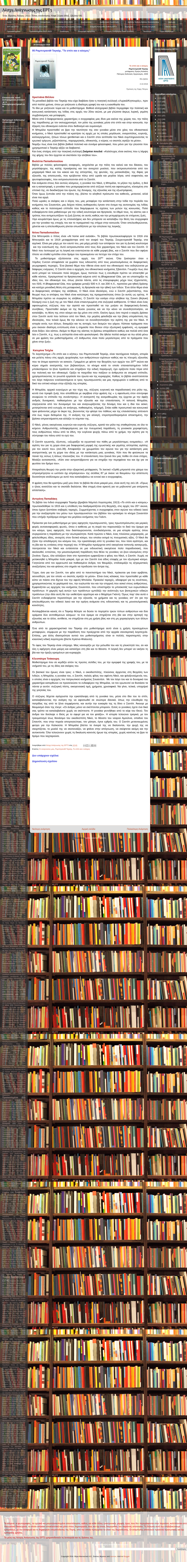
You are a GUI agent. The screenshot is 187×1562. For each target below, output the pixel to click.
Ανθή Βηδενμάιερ (19, 259)
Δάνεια (23, 446)
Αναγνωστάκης (7, 244)
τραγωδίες (8, 1270)
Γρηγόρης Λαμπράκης (14, 441)
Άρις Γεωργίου (10, 302)
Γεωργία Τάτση (17, 375)
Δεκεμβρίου (164, 136)
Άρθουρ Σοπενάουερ (18, 300)
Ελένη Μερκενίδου (11, 530)
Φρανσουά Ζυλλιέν (19, 1298)
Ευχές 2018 (14, 601)
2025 (159, 102)
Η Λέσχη (13, 643)
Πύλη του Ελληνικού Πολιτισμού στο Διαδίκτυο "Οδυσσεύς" (13, 1113)
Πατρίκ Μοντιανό (11, 1059)
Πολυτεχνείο (6, 1089)
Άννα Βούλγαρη (16, 264)
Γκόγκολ (22, 431)
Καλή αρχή (10, 730)
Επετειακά (7, 554)
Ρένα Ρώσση (17, 1121)
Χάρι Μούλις (7, 1320)
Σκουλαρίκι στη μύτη (9, 1158)
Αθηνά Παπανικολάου (13, 214)
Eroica (4, 1408)
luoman (113, 1556)
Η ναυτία (5, 650)
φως (4, 1305)
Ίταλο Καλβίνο (7, 710)
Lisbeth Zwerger (17, 1442)
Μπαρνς (15, 905)
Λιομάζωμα (14, 802)
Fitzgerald (20, 1410)
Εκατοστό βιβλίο (17, 513)
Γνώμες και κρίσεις (17, 437)
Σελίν (4, 1147)
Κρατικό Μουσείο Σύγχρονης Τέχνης (13, 768)
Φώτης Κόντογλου (8, 1307)
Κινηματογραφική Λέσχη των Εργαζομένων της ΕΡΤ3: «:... (168, 148)
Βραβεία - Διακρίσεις (9, 360)
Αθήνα (23, 212)
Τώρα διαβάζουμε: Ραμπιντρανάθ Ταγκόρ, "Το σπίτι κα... (167, 344)
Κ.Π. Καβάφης (17, 721)
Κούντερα (12, 764)
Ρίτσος (21, 1125)
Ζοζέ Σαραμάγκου (11, 618)
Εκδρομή (19, 517)
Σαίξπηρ (5, 1138)
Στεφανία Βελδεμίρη (14, 1181)
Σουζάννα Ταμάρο (19, 1160)
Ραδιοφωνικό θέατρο (9, 1117)
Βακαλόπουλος (10, 319)
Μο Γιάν (5, 886)
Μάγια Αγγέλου (20, 815)
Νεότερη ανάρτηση (41, 829)
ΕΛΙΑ (14, 537)
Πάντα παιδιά (171, 27)
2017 (159, 130)
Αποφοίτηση (45, 22)
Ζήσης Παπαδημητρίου (18, 616)
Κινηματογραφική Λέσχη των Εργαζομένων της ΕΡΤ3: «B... (168, 311)
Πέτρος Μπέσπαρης (11, 1074)
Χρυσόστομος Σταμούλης (11, 1356)
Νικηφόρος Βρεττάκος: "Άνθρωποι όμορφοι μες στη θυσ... (168, 172)
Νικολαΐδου (18, 931)
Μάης (9, 818)
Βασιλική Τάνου (20, 328)
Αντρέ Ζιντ (5, 277)
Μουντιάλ (19, 893)
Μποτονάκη (17, 916)
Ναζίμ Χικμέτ (9, 923)
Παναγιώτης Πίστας (16, 1029)
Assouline (14, 1378)
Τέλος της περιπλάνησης (10, 1225)
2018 (159, 126)
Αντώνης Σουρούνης (11, 279)
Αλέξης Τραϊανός (19, 234)
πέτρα (23, 1071)
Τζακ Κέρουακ (9, 1233)
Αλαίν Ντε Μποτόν (11, 219)
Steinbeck (22, 1485)
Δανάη (15, 446)
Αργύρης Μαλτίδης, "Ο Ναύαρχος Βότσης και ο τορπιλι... (168, 190)
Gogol (23, 1420)
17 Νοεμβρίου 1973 (19, 191)
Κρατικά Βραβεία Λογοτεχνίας (12, 766)
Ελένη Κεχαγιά (20, 528)
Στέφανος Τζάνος (7, 1183)
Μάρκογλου (18, 863)
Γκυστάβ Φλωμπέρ (16, 435)
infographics (19, 1427)
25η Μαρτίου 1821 (12, 193)
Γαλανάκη (22, 364)
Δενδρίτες (22, 452)
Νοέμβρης (22, 950)
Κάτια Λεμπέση (12, 740)
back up (22, 1378)
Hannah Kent (9, 1423)
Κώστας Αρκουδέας (9, 781)
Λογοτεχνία (9, 807)
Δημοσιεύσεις (86, 22)
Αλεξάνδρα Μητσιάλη (11, 225)
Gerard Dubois (8, 1418)
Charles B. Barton (11, 1388)
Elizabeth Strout (17, 1401)
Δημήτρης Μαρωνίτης (18, 457)
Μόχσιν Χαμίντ (7, 903)
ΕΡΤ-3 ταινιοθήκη (16, 574)
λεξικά (4, 796)
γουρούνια (21, 439)
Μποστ (4, 916)
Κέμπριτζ (17, 742)
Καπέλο (8, 734)
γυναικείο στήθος (10, 444)
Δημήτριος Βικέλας (17, 461)
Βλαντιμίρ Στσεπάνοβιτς (11, 354)
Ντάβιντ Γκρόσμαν (11, 959)
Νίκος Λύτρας (6, 944)
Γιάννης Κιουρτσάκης (18, 382)
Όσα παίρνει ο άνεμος (18, 1014)
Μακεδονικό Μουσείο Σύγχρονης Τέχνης (13, 825)
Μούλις (8, 893)
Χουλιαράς (5, 1330)
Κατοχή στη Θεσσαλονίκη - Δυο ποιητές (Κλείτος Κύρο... (167, 181)
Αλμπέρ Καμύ (18, 236)
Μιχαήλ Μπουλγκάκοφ (14, 880)
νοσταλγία (6, 957)
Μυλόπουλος (6, 921)
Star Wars (12, 1485)
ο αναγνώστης (16, 972)
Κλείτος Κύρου (11, 753)
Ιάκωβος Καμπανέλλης (10, 702)
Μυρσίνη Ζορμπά (19, 921)
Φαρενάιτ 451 (14, 1281)
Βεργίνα (19, 330)
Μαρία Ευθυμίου (17, 841)
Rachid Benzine (20, 1472)
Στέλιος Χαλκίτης (7, 1179)
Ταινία (13, 1208)
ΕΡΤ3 (12, 577)
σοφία (7, 1162)
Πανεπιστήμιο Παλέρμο (10, 1033)
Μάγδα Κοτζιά (7, 815)
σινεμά (15, 1149)
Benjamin (5, 1382)
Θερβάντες (18, 695)
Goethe (16, 1420)
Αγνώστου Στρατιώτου (11, 208)
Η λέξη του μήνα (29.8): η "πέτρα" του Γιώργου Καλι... (168, 164)
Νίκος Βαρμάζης (8, 933)
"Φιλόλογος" (6, 191)
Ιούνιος (20, 704)
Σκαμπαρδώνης (18, 1151)
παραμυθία (18, 1048)
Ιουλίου (163, 388)
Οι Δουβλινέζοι (7, 996)
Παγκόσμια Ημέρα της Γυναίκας (15, 1022)
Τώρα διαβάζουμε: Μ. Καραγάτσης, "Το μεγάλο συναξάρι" (167, 247)
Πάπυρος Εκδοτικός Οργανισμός (130, 74)
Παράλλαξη (6, 1048)
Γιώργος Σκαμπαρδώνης (14, 420)
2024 (159, 105)
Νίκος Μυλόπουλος (18, 948)
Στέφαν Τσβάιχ (20, 1179)
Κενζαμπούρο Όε (8, 745)
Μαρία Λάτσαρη (20, 843)
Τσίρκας (19, 1274)
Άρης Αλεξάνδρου (19, 296)
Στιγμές (19, 1183)
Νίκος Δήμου (6, 938)
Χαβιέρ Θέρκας (18, 1311)
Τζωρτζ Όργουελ (9, 1242)
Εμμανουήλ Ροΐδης (17, 547)
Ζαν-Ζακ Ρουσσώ (16, 612)
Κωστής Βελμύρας (19, 788)
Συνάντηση (64, 31)
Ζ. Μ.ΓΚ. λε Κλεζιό (16, 608)
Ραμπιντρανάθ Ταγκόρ (138, 69)
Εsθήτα (4, 608)
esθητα (20, 1408)
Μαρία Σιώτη (17, 852)
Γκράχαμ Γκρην (10, 433)
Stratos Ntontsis (7, 1489)
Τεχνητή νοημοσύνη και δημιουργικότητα (168, 286)
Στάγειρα (14, 1168)
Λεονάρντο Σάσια (8, 798)
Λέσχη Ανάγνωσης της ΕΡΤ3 (27, 10)
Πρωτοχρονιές (10, 1108)
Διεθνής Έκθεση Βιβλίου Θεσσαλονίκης (143, 22)
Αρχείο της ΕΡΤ (11, 309)
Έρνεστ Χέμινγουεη (11, 567)
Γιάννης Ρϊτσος (18, 386)
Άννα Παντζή (20, 266)
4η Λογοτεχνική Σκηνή (16, 197)
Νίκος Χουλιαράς (10, 950)
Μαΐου (162, 395)
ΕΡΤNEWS (5, 581)
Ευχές (4, 601)
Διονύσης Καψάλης (11, 496)
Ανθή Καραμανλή (11, 261)
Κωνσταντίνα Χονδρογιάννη (13, 775)
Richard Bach (7, 1478)
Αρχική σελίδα (88, 829)
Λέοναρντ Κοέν (16, 796)
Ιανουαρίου (164, 409)
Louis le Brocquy (9, 1444)
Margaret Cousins (8, 1448)
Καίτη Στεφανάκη (10, 727)
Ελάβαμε (8, 528)
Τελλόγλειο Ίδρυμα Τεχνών (12, 1221)
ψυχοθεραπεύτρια (10, 1369)
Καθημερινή (21, 725)
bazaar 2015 (18, 1380)
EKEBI (16, 1399)
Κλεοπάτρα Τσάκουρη (15, 758)
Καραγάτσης (19, 734)
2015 (159, 414)
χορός (19, 1326)
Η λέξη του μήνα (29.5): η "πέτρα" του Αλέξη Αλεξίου (168, 254)
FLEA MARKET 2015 (9, 1412)
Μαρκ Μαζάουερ (20, 860)
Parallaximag (6, 1470)
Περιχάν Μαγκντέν (11, 1071)
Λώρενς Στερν (18, 813)
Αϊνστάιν (14, 216)
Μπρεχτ (20, 918)
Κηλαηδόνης (6, 751)
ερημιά (15, 563)
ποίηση (23, 1078)
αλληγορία (8, 236)
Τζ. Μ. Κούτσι (6, 1231)
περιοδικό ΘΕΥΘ (20, 1069)
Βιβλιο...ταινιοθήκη (9, 334)
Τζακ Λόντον (21, 1233)
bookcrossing (6, 1386)
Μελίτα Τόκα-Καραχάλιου (14, 871)
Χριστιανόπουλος (19, 1339)
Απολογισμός (26, 22)
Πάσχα (14, 1057)
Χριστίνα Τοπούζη (8, 1345)
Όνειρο (5, 1009)
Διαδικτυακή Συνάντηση (109, 22)
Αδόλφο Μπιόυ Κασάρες (10, 212)
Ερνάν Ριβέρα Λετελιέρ (17, 565)
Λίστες (11, 805)
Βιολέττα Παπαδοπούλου (13, 348)
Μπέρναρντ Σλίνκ (14, 908)
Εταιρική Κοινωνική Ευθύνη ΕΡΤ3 (103, 27)
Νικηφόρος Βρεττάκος (11, 927)
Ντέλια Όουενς (12, 961)
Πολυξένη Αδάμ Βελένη (14, 1086)
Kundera (5, 1440)
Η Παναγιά (14, 650)
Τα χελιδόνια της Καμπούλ (14, 1206)
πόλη (19, 1080)
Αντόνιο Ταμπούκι (17, 274)
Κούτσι (21, 764)
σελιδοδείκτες (18, 1145)
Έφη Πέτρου (18, 605)
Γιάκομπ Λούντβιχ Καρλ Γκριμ (12, 377)
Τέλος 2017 (19, 1223)
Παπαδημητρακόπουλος (10, 1042)
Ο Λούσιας (18, 985)
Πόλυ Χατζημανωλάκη (18, 1084)
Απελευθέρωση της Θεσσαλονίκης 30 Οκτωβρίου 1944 (167, 156)
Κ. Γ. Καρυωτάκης (17, 719)
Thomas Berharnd (16, 1491)
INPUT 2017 (6, 1429)
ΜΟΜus (22, 886)
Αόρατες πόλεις (17, 283)
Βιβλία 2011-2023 (65, 22)
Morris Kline (21, 1453)
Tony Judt (6, 1493)
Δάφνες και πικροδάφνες (13, 448)
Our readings (15, 1463)
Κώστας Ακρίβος (17, 779)
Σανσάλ (11, 1143)
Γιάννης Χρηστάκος (11, 392)
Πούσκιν (5, 1091)
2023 (159, 109)
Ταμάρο (10, 1212)
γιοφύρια (5, 399)
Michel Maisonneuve (11, 1451)
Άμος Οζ (20, 238)
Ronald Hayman (7, 1480)
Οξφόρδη (7, 1012)
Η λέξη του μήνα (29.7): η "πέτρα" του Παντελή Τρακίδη (168, 198)
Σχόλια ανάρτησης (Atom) (95, 838)
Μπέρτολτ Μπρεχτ (19, 910)
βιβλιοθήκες (6, 337)
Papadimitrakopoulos (9, 1468)
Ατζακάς (4, 315)
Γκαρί (4, 431)
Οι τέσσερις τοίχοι (10, 1003)
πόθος (4, 1078)
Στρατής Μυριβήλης (9, 1185)
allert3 (20, 1371)
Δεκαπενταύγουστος (8, 452)
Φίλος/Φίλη (6, 1296)
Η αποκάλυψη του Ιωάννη (13, 631)
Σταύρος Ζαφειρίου (8, 1173)
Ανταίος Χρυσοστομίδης (14, 268)
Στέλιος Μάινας (16, 1177)
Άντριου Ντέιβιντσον (18, 277)
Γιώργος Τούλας (7, 422)
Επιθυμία (22, 554)
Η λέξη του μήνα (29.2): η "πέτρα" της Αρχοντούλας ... (168, 318)
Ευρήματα (129, 27)
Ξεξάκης (5, 972)
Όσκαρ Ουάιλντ (10, 1016)
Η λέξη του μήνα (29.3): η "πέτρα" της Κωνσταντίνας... (168, 303)
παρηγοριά (6, 1052)
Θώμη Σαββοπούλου (14, 699)
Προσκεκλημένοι (13, 31)
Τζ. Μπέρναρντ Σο (19, 1231)
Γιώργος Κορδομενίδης (17, 407)
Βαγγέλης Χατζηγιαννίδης (17, 317)
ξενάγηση (17, 970)
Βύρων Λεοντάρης (10, 364)
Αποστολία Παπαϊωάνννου (11, 294)
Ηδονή (13, 659)
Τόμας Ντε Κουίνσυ (19, 1268)
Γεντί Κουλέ (10, 369)
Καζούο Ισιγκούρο (8, 725)
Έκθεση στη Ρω (19, 524)
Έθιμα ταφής (17, 500)
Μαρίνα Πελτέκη (11, 858)
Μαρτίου (163, 402)
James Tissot (9, 1433)
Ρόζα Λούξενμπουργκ (9, 1128)
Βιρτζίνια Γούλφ (16, 351)
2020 (159, 119)
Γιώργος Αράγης (17, 399)
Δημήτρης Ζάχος (10, 454)
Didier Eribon (12, 1397)
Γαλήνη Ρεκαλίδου (10, 366)
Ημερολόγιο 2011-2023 (17, 669)
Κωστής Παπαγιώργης (14, 790)
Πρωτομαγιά (6, 1106)
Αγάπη (5, 204)
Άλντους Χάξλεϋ (7, 238)
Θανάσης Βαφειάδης (9, 678)
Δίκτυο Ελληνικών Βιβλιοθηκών (15, 494)
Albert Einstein (7, 1371)
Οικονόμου (21, 1003)
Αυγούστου (164, 385)
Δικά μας (171, 22)
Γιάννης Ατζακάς (8, 379)
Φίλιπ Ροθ (18, 1294)
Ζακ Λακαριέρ (7, 610)
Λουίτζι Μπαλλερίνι (17, 809)
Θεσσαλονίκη (6, 697)
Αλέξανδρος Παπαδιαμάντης (12, 229)
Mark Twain (21, 1448)
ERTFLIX (13, 1408)
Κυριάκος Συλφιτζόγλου (14, 770)
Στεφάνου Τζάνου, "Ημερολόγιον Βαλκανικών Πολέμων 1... (166, 294)
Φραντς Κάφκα (10, 1300)
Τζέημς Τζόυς (9, 1236)
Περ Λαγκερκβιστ (19, 1067)
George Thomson (17, 1416)
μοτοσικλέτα (21, 891)
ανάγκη (5, 240)
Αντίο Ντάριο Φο (165, 282)
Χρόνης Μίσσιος (14, 1354)
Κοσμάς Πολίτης (7, 762)
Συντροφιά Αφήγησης (86, 31)
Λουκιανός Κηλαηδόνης (10, 811)
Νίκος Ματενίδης (19, 944)
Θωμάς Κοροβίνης (19, 697)
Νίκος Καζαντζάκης (11, 940)
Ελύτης (23, 543)
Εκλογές (22, 526)
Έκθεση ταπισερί (10, 526)
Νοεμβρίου (164, 140)
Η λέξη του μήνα (148, 27)
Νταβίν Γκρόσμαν (19, 957)
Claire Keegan (20, 1390)
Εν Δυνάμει (6, 550)
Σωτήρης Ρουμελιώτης (13, 1197)
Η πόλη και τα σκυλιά (13, 652)
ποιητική (9, 1080)
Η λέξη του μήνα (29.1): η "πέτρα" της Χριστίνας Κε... (168, 353)
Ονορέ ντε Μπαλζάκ (18, 1009)
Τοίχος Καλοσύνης (11, 1263)
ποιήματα (14, 1078)
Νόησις (16, 953)
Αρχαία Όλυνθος (7, 304)
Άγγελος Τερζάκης (19, 204)
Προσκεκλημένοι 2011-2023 (41, 31)
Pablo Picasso (9, 1465)
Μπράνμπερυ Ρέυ (8, 918)
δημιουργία (6, 463)
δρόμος (7, 498)
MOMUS (12, 1453)
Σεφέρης (12, 1147)
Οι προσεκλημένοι (19, 1001)
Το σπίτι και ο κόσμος (81, 749)
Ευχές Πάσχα (14, 603)
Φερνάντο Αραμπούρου (17, 1283)
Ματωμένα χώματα (11, 867)
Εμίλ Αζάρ (9, 545)
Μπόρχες (19, 914)
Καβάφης (5, 723)
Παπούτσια (17, 1046)
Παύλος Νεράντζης (18, 1061)
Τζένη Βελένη (10, 1238)
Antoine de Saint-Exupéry (13, 1375)
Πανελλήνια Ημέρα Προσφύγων (12, 1031)
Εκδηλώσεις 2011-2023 (38, 27)
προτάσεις (18, 1102)
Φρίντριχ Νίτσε (17, 1303)
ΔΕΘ (20, 450)
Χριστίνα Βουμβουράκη (13, 1341)
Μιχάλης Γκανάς (8, 882)
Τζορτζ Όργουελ (16, 1240)
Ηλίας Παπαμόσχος (14, 663)
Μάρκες (8, 863)
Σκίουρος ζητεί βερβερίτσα (12, 1153)
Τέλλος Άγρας (6, 1223)
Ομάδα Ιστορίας (17, 1007)
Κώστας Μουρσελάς (9, 785)
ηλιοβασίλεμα (7, 667)
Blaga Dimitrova (17, 1384)
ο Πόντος (15, 987)
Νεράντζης (18, 925)
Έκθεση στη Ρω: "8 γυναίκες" (166, 277)
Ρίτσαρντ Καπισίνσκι (9, 1125)
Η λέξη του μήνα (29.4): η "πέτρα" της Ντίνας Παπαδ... (168, 270)
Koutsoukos (18, 1438)
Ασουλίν (20, 313)
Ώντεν (21, 1369)
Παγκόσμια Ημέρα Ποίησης (15, 1020)
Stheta (7, 1487)
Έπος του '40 (20, 559)
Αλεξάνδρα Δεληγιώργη (14, 223)
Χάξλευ (14, 1315)
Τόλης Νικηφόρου (18, 1266)
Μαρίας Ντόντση (20, 856)
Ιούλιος (12, 704)
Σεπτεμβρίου (165, 381)
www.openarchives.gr (9, 1502)
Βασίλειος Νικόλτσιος (9, 324)
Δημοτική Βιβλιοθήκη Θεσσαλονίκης (13, 467)
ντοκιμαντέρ (6, 966)
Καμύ (23, 732)
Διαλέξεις (5, 478)
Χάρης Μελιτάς (18, 1317)
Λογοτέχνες (21, 805)
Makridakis (18, 1446)
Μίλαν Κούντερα (19, 878)
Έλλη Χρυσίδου (20, 539)
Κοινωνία (9, 760)
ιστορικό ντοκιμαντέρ (16, 708)
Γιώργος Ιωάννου (8, 401)
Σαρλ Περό (19, 1143)
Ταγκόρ (4, 1208)
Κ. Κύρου (5, 721)
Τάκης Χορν (21, 1210)
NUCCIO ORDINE (14, 1457)
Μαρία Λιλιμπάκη (11, 845)
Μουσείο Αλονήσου (9, 895)
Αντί (3, 270)
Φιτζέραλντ (19, 1296)
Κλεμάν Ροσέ (20, 755)
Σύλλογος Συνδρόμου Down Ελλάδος (119, 31)
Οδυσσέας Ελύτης (13, 992)
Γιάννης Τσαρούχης (19, 390)
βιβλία (9, 36)
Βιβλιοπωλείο (6, 345)
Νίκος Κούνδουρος (17, 942)
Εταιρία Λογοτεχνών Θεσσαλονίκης (13, 585)
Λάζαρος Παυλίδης (19, 792)
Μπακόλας (19, 903)
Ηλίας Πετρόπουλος (10, 665)
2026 (159, 98)
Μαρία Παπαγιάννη (9, 850)
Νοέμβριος (8, 953)
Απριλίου (163, 399)
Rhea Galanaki (17, 1476)
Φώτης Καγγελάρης (16, 1305)
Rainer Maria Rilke (10, 1474)
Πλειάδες (20, 1076)
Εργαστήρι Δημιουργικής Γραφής (69, 27)
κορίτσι (18, 760)
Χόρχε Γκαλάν (17, 1328)
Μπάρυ (23, 905)
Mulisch (7, 1455)
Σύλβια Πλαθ (17, 1188)
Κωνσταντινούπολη (12, 777)
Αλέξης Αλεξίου (8, 231)
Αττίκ (13, 315)
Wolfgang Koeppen (15, 1500)
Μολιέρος (14, 886)
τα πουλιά (11, 1201)
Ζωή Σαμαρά (21, 625)
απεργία (4, 292)
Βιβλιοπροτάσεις (8, 343)
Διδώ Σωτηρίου (18, 480)
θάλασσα (21, 674)
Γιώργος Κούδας (10, 409)
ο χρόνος (21, 989)
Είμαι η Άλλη (20, 508)
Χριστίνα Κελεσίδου (11, 1343)
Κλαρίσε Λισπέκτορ (19, 751)
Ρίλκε (19, 1123)
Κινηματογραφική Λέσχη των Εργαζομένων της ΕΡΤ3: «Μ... (168, 205)
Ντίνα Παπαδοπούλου (13, 962)
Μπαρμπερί (6, 905)
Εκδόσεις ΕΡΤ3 (7, 517)
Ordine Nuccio (14, 1461)
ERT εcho (162, 463)
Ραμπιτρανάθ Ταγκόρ (63, 749)
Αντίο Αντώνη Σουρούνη (168, 332)
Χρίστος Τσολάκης (17, 1348)
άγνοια (19, 206)
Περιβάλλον (8, 1069)
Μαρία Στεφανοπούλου (10, 854)
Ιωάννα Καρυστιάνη (19, 712)
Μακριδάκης (6, 830)
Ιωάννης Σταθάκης (8, 717)
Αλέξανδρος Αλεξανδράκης (11, 227)
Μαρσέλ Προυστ (7, 865)
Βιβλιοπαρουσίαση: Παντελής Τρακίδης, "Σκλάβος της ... (168, 326)
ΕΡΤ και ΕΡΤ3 (13, 27)
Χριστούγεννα (7, 1350)
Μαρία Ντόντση (17, 848)
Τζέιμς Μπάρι (20, 1236)
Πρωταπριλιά (6, 1104)
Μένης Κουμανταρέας (9, 873)
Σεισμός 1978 (6, 1145)
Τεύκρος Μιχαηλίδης (16, 1229)
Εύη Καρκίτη (17, 592)
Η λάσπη (16, 637)
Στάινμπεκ (19, 1170)
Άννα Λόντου (6, 266)
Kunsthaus (16, 1440)
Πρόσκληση (6, 1102)
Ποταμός (17, 1089)
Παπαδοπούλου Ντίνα (11, 1044)
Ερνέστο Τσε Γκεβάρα (18, 569)
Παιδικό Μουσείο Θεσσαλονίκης (165, 474)
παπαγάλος (6, 1039)
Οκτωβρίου (164, 143)
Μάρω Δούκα (21, 865)
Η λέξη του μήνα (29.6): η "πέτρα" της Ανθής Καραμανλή (168, 223)
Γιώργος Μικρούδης (11, 414)
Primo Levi (8, 1472)
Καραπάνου (6, 736)
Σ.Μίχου (19, 1136)
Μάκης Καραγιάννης (10, 828)
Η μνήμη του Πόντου (16, 648)
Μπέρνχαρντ (6, 910)
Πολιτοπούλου (6, 1082)
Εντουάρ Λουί (18, 550)
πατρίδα (22, 1057)
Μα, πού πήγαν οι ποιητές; (166, 336)
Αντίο (9, 22)
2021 (159, 116)
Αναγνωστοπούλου (8, 246)
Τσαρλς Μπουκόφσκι (18, 1272)
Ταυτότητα (147, 31)
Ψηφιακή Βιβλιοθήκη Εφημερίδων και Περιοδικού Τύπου (13, 1363)
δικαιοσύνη (21, 491)
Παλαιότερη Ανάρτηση (137, 829)
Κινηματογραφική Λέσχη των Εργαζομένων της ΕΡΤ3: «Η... (168, 361)
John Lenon (18, 1435)
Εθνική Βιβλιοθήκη (9, 502)
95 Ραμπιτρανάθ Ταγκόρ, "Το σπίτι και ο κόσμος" (168, 239)
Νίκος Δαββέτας (18, 936)
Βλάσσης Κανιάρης (9, 356)
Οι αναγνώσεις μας (46, 749)
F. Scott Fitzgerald (8, 1410)
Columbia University (11, 1393)
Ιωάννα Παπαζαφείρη (13, 715)
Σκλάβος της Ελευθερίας (12, 1156)
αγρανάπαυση (6, 210)
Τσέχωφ (8, 1274)
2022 (159, 112)
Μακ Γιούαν (17, 822)
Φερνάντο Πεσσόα (14, 1285)
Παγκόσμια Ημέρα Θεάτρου (16, 1018)
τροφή (16, 1270)
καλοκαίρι (16, 732)
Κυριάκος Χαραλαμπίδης (11, 772)
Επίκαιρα (9, 557)
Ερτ (6, 572)
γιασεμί (22, 392)
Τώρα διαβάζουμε (166, 31)
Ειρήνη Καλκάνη (141, 71)
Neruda (15, 1455)
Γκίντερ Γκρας (13, 431)
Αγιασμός (9, 206)
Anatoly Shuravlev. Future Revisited (13, 1373)
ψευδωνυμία (6, 1358)
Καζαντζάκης (17, 723)
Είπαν (8, 511)
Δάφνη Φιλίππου (8, 450)
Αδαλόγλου (18, 210)
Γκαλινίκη (19, 429)
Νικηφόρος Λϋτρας (8, 929)
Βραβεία (18, 358)
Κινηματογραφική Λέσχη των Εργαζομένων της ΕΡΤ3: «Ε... (168, 262)
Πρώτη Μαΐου (18, 1104)
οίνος (7, 1005)
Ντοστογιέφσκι (18, 966)
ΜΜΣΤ (13, 884)
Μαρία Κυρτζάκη (7, 843)
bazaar (7, 1380)
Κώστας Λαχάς (18, 783)
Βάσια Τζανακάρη (14, 322)
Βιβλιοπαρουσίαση (9, 341)
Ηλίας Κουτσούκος (17, 661)
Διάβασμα (18, 474)
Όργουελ (16, 1012)
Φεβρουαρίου (165, 406)
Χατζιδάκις (15, 1324)
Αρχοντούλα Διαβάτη (10, 311)
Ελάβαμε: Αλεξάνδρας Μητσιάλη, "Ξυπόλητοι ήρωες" (168, 231)
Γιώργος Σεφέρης (19, 418)
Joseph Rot (6, 1438)
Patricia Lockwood (19, 1470)
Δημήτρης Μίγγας (10, 459)
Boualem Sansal (19, 1386)
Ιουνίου (163, 392)
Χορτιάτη (5, 1328)
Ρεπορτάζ (6, 1123)
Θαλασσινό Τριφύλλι (14, 676)
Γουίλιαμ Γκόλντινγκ (8, 439)
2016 (159, 133)
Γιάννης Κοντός (10, 384)
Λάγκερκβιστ (6, 792)
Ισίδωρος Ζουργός (8, 706)
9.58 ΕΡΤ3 (19, 202)
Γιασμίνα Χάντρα (11, 394)
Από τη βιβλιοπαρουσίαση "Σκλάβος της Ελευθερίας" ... (167, 214)
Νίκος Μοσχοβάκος (11, 946)
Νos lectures (17, 968)
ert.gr (160, 468)
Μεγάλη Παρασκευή (18, 869)
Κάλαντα (22, 727)
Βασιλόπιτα (9, 330)
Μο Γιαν (20, 884)
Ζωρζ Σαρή (12, 627)
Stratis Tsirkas (18, 1487)
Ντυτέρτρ (5, 968)
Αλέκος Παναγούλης (18, 221)
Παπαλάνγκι (6, 1046)
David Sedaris (12, 1395)
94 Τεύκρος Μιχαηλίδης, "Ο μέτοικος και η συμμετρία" (168, 369)
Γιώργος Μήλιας (20, 411)
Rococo (19, 1478)
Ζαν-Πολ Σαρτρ (8, 614)
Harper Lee (15, 1425)
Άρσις (21, 302)
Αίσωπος (22, 216)
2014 (159, 417)
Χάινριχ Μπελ (7, 1313)
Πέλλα (10, 1063)
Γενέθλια (22, 366)
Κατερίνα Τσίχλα (18, 738)
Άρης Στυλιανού (11, 298)
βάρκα (22, 319)
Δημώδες (8, 469)
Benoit (15, 1382)
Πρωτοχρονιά (20, 1106)
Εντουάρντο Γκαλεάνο (11, 552)
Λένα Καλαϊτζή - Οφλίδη (13, 794)
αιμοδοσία (5, 216)
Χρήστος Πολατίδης (16, 1333)
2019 (159, 123)
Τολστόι (7, 1268)
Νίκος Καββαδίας (19, 938)
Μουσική (17, 901)
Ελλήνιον (14, 543)
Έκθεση (4, 520)
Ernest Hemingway (9, 1403)
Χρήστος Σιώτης (8, 1335)
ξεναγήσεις (6, 970)
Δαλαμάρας (6, 446)
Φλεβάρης (5, 1298)
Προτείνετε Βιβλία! (9, 110)
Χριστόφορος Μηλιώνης (17, 1352)
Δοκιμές (22, 496)
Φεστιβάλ (5, 1287)
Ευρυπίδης (12, 597)
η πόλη (22, 650)
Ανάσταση (5, 251)
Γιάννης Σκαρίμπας (9, 388)
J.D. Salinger (21, 1431)
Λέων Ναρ (15, 800)
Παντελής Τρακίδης (13, 1037)
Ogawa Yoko (14, 1459)
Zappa (12, 1504)
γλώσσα (4, 437)
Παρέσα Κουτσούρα (11, 1050)
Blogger (126, 1556)
